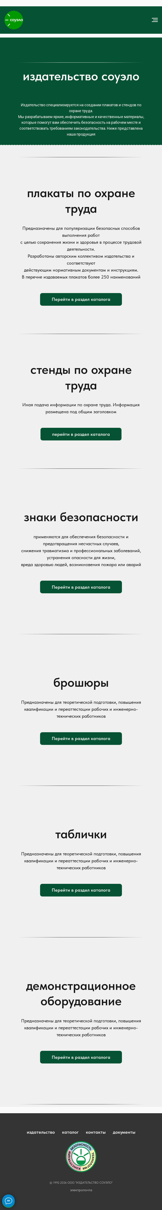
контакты (96, 1132)
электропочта (81, 1190)
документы (124, 1132)
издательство (41, 1132)
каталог (70, 1132)
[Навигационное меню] (155, 20)
